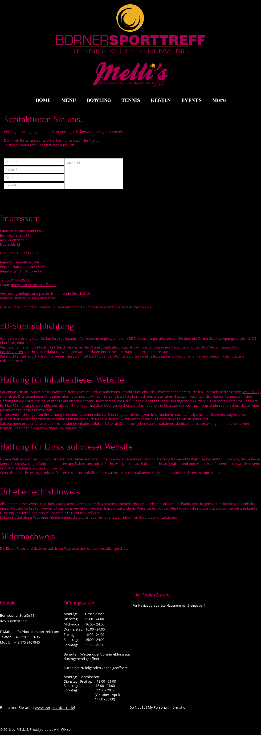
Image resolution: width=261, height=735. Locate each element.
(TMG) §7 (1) (251, 391)
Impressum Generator (55, 307)
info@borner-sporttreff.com (33, 284)
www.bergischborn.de (54, 707)
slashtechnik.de (139, 307)
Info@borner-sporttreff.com (36, 631)
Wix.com (67, 729)
